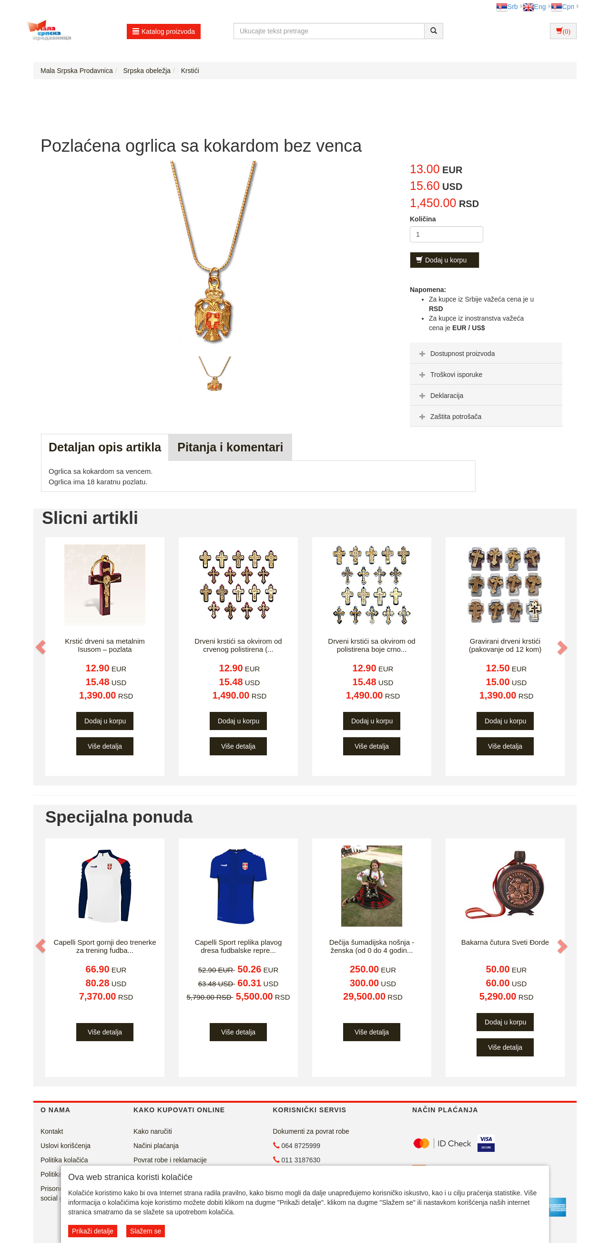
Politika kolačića (64, 1160)
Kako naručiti (152, 1131)
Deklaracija (440, 395)
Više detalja (105, 746)
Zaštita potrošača (449, 416)
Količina (423, 219)
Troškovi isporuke (449, 374)
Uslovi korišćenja (66, 1145)
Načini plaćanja (156, 1145)
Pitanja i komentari (230, 447)
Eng (534, 6)
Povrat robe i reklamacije (170, 1160)
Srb (507, 6)
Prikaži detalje (92, 1231)
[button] (41, 647)
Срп (562, 6)
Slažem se (145, 1231)
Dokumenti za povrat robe (311, 1131)
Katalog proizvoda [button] (163, 31)
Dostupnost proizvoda (456, 353)
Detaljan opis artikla (105, 447)
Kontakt (52, 1131)
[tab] (486, 353)
